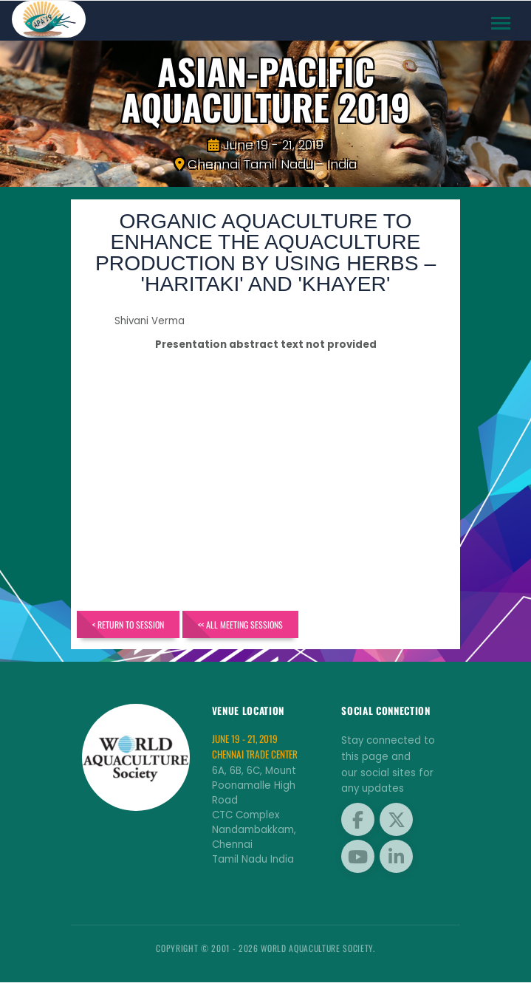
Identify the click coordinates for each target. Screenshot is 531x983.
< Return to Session (129, 624)
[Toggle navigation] (501, 23)
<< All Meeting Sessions (241, 624)
